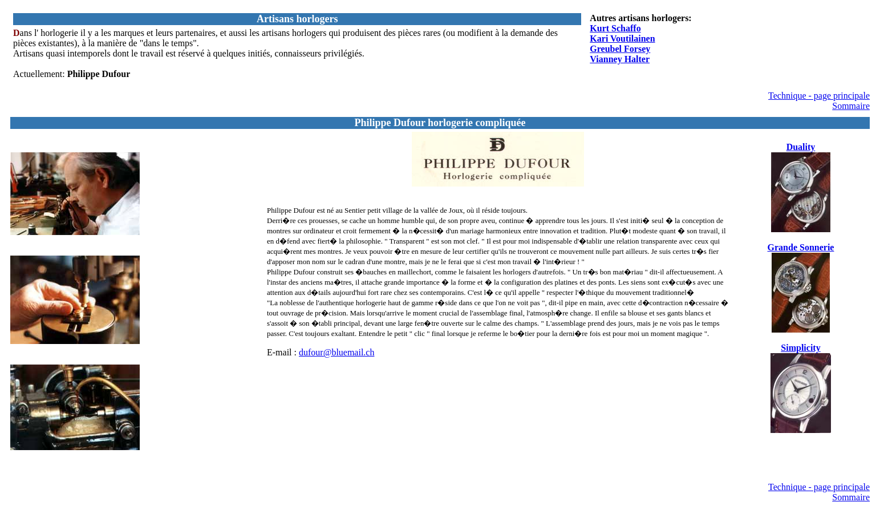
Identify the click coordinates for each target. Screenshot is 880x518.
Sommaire (851, 106)
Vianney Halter (620, 59)
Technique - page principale (819, 95)
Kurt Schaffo (615, 28)
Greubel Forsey (620, 49)
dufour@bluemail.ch (336, 352)
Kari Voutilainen (622, 38)
